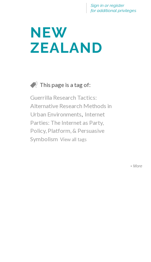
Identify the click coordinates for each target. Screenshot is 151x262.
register (117, 5)
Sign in (97, 5)
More (137, 166)
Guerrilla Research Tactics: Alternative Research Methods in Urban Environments (71, 106)
